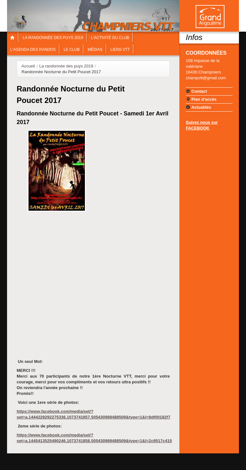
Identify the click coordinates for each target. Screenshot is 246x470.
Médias (95, 49)
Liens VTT (120, 49)
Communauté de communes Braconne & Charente (210, 17)
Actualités (198, 107)
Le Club (72, 49)
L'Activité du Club (110, 37)
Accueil (28, 66)
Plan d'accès (201, 99)
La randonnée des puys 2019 (53, 37)
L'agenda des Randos (33, 49)
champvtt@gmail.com (206, 77)
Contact (196, 91)
